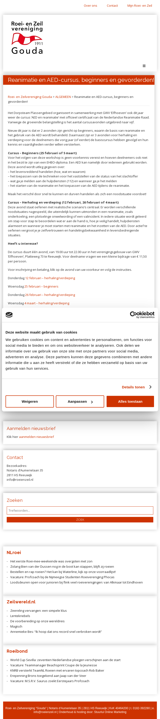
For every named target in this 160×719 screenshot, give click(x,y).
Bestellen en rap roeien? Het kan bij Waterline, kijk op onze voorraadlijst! (63, 572)
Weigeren (30, 401)
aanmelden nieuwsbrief (36, 437)
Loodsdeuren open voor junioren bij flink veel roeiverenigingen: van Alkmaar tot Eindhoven (76, 582)
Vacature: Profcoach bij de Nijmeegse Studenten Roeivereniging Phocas (62, 577)
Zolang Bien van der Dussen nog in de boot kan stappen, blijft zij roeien (62, 566)
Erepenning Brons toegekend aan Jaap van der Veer (48, 676)
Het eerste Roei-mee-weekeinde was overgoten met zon (51, 561)
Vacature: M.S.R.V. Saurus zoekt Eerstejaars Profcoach (49, 681)
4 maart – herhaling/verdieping (46, 303)
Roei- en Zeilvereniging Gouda (30, 97)
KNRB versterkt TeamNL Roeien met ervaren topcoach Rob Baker (57, 670)
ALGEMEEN (63, 97)
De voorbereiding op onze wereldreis (37, 621)
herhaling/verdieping (59, 278)
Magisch (16, 626)
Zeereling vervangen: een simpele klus (38, 610)
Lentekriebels (20, 616)
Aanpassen (80, 401)
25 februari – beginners (41, 286)
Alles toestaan (130, 401)
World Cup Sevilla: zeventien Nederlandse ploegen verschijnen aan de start (65, 660)
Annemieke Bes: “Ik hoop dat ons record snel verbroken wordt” (56, 631)
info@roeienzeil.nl (45, 712)
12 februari (33, 278)
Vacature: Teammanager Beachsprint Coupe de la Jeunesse (53, 665)
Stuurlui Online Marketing (110, 712)
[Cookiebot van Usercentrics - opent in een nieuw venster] (133, 314)
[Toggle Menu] (144, 66)
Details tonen (133, 387)
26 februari (33, 295)
